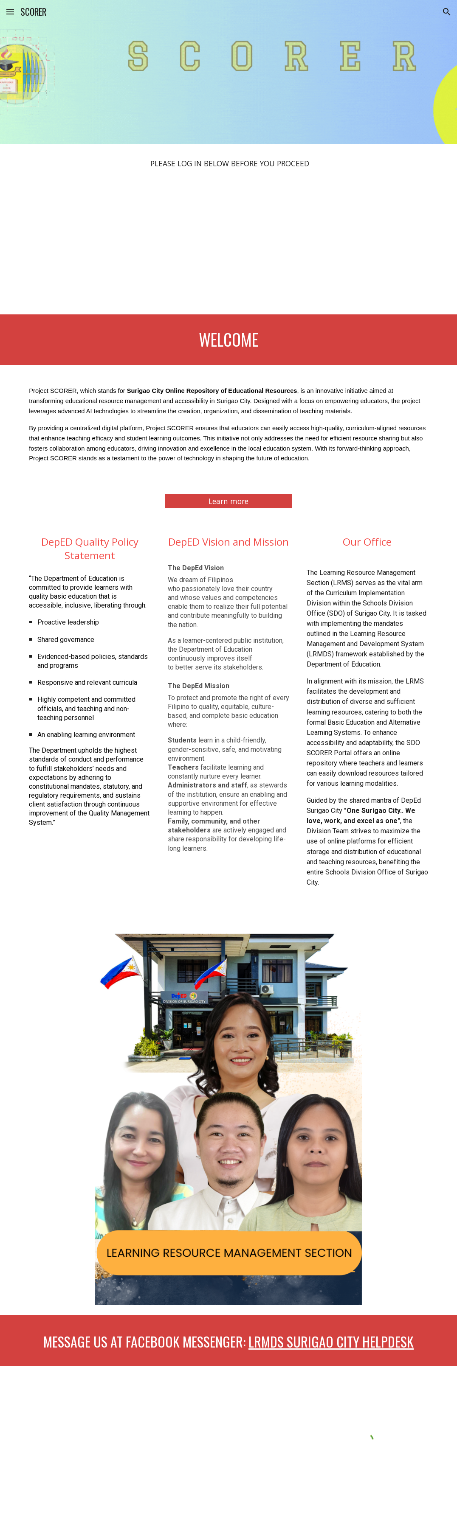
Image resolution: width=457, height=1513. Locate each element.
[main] (228, 163)
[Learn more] (228, 501)
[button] (10, 11)
